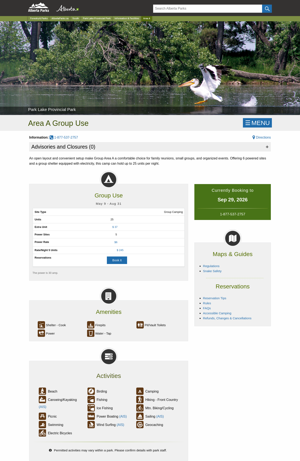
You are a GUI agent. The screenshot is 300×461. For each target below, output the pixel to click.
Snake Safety (212, 271)
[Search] (207, 9)
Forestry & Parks (39, 18)
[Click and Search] (267, 9)
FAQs (207, 308)
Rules (207, 303)
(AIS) (42, 407)
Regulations (211, 266)
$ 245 (120, 250)
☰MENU (257, 122)
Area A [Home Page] (146, 18)
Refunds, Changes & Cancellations (227, 318)
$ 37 (115, 227)
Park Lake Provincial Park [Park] (97, 18)
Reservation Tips (214, 298)
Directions (261, 137)
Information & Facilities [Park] (127, 18)
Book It (117, 260)
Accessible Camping (217, 313)
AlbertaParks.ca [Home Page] (60, 18)
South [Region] (75, 18)
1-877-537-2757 (64, 137)
